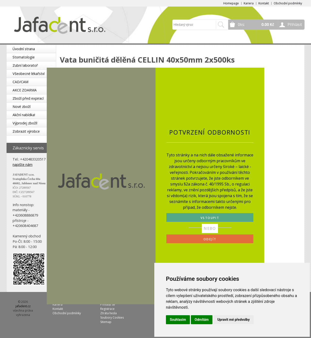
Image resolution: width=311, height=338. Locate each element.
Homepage (231, 3)
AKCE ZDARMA (25, 90)
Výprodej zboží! (25, 123)
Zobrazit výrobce (26, 131)
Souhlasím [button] (178, 320)
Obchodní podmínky (288, 3)
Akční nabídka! (24, 115)
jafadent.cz (23, 306)
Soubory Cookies (112, 317)
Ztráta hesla (108, 313)
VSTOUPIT (210, 218)
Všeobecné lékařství (29, 73)
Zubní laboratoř (25, 65)
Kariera (249, 3)
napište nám (22, 164)
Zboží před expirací (28, 98)
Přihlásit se (107, 304)
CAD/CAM (20, 82)
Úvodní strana (24, 49)
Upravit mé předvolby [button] (233, 320)
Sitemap (105, 322)
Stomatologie (24, 57)
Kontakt (263, 3)
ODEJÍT (209, 239)
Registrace (107, 309)
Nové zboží (22, 106)
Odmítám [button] (202, 320)
